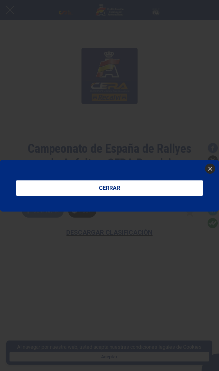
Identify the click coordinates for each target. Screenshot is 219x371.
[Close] (210, 169)
